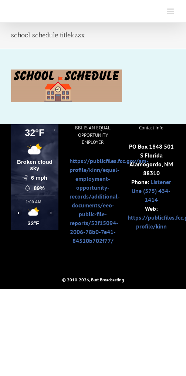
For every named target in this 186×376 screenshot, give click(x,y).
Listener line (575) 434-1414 (151, 190)
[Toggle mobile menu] (171, 11)
